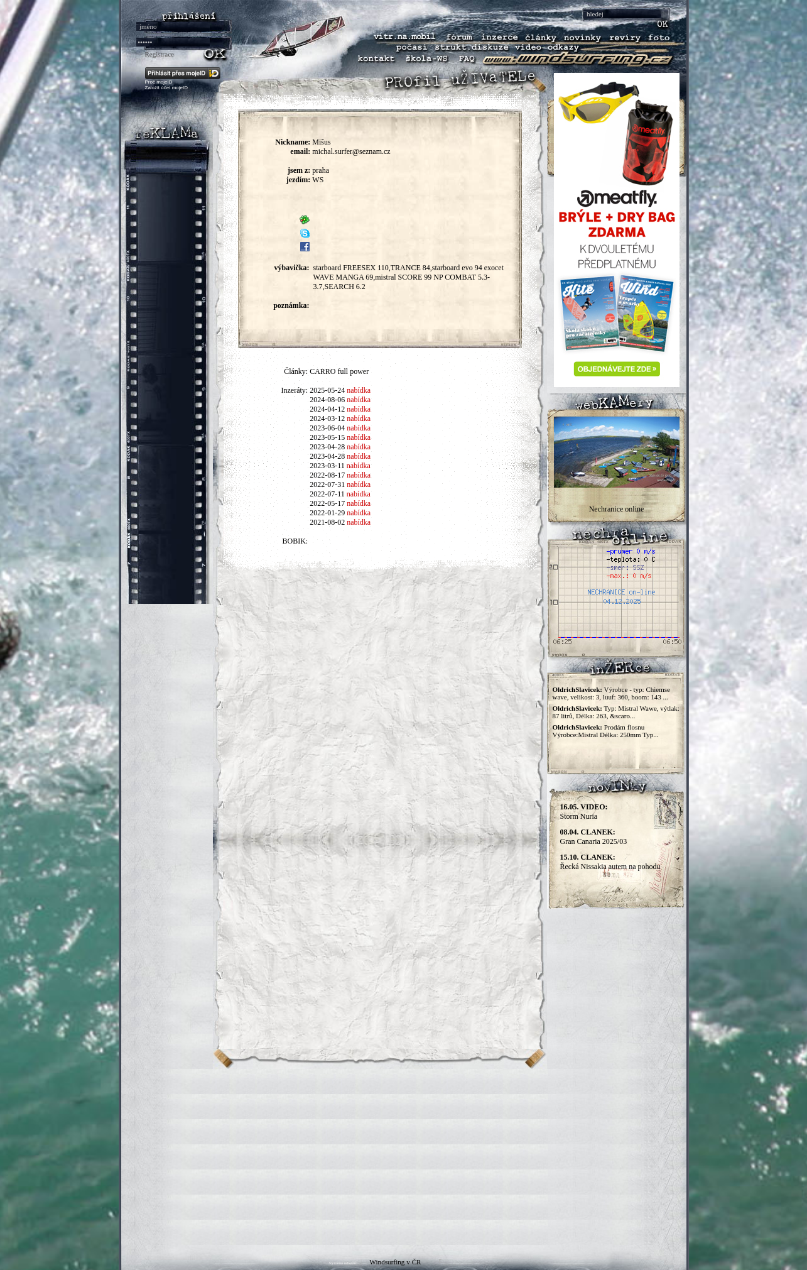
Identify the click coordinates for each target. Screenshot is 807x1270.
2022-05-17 (327, 503)
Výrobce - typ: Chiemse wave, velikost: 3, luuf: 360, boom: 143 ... (611, 693)
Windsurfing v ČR (395, 1262)
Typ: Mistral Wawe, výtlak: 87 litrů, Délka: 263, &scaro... (616, 712)
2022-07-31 (327, 484)
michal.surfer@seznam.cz (351, 151)
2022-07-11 (327, 494)
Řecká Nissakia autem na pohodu (610, 862)
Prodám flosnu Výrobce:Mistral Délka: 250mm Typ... (606, 730)
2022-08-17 (327, 475)
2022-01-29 (327, 512)
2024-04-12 (327, 409)
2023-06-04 (327, 428)
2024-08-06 (327, 399)
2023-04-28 (327, 446)
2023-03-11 (327, 465)
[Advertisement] (403, 1157)
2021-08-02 (327, 522)
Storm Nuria (584, 811)
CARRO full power (339, 371)
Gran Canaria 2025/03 (593, 837)
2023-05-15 (327, 437)
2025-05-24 (327, 390)
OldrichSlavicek (576, 689)
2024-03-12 (327, 418)
